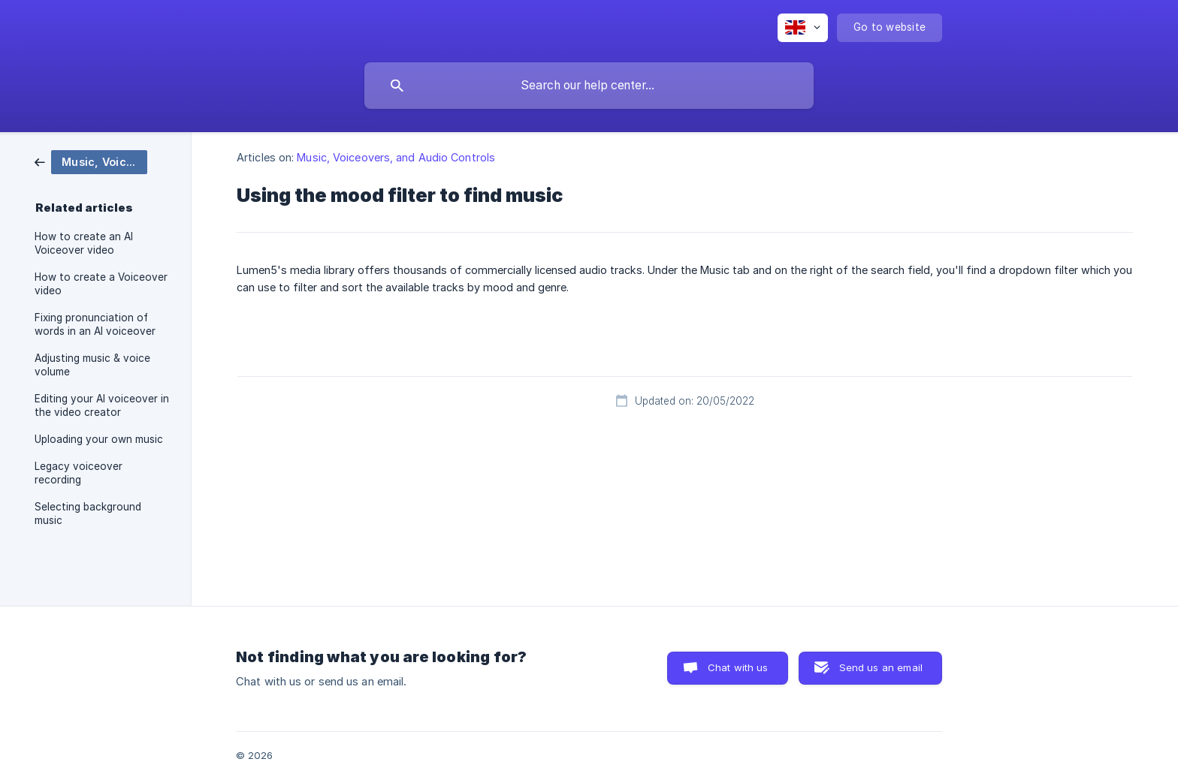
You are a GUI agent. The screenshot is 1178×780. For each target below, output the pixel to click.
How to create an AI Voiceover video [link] (84, 243)
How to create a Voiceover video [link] (101, 284)
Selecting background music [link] (88, 513)
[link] (91, 161)
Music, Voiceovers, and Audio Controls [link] (396, 157)
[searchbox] (589, 85)
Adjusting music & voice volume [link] (92, 365)
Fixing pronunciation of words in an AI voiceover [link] (95, 324)
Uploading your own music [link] (99, 439)
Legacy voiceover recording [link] (78, 473)
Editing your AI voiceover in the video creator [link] (102, 405)
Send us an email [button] (881, 667)
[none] (803, 28)
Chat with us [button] (738, 667)
